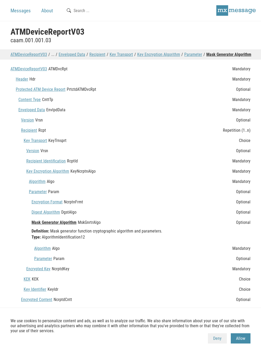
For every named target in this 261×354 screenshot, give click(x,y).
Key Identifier (35, 289)
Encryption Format (47, 201)
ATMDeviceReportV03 (29, 54)
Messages (21, 11)
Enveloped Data (72, 54)
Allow (240, 338)
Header (22, 79)
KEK (27, 279)
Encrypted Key (38, 268)
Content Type (29, 99)
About (47, 11)
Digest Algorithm (46, 212)
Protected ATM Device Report (40, 89)
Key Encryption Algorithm (158, 54)
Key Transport (121, 54)
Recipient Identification (46, 160)
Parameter (193, 54)
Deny (217, 338)
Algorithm (37, 181)
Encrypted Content (36, 299)
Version (27, 120)
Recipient (97, 54)
